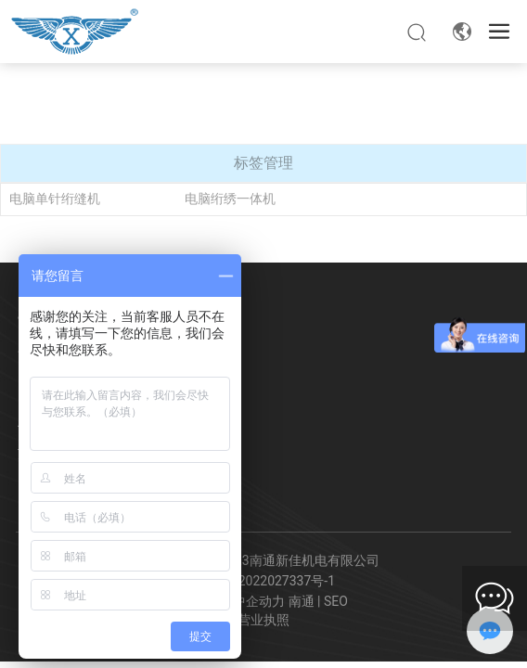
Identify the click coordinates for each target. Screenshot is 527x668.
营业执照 (263, 619)
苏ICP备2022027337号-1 (263, 580)
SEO (336, 601)
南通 (302, 601)
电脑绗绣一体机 (230, 198)
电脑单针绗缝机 (54, 198)
